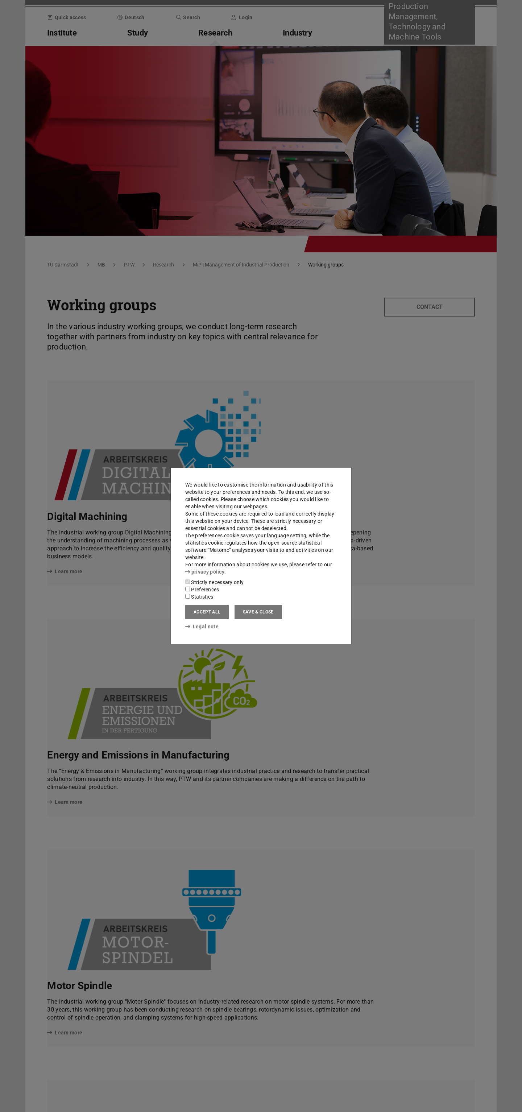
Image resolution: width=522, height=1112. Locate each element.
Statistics (199, 597)
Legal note (202, 626)
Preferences (202, 589)
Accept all (207, 612)
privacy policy (204, 572)
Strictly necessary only (214, 582)
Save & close (258, 612)
